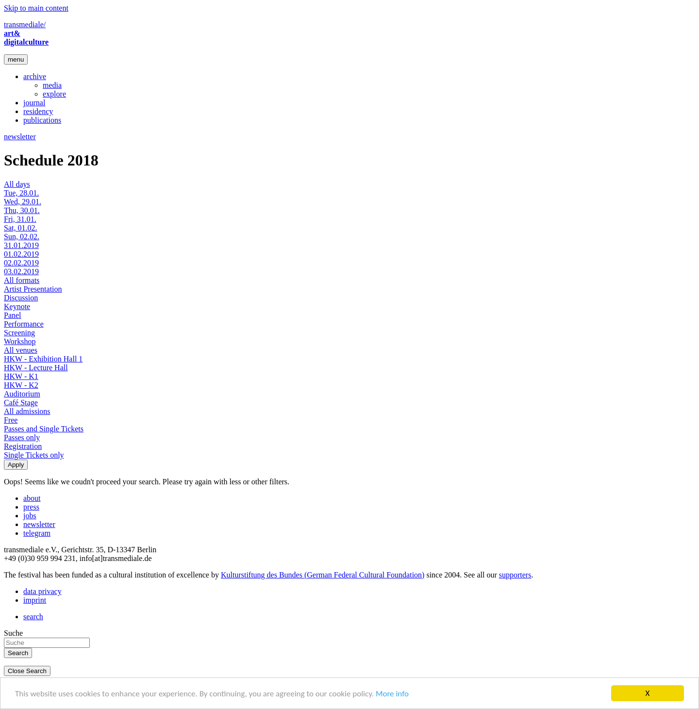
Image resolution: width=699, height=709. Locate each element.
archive (34, 76)
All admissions (27, 411)
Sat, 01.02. (20, 228)
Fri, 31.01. (20, 219)
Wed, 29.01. (22, 202)
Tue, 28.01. (21, 193)
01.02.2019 (21, 254)
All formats (21, 280)
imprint (34, 600)
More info (392, 694)
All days (17, 184)
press (31, 507)
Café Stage (21, 402)
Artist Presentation (33, 289)
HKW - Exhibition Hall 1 (43, 359)
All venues (20, 350)
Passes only (22, 437)
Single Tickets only (34, 455)
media (52, 85)
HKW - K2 (21, 385)
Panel (12, 315)
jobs (29, 515)
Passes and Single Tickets (43, 429)
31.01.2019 (21, 245)
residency (38, 111)
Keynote (17, 306)
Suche (13, 633)
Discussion (21, 298)
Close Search (27, 671)
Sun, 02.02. (21, 236)
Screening (19, 333)
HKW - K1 (21, 376)
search (33, 616)
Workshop (19, 341)
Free (10, 420)
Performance (24, 324)
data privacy (42, 591)
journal (34, 103)
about (32, 498)
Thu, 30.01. (22, 210)
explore (54, 94)
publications (42, 120)
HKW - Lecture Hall (36, 367)
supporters (515, 575)
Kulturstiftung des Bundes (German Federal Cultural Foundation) (322, 575)
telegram (36, 533)
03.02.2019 (21, 271)
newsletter (20, 136)
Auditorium (22, 394)
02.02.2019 (21, 263)
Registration (23, 446)
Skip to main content (36, 8)
